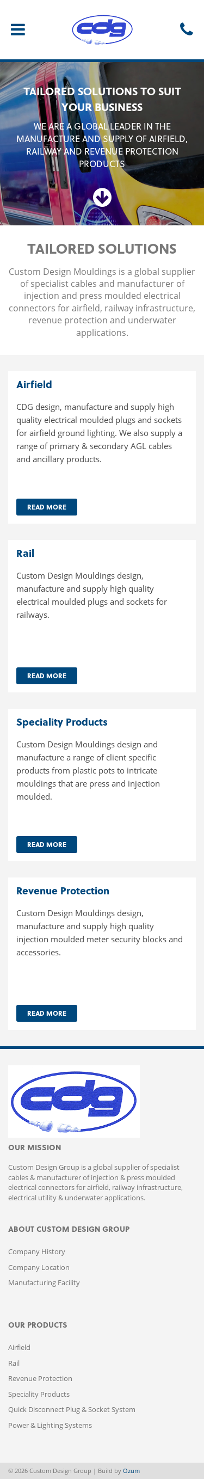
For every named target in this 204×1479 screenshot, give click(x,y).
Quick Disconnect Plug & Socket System (71, 1409)
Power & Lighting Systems (50, 1425)
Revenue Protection (40, 1378)
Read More (46, 507)
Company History (36, 1251)
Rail (14, 1363)
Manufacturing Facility (44, 1282)
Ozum (131, 1470)
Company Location (39, 1267)
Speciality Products (39, 1394)
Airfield (19, 1347)
